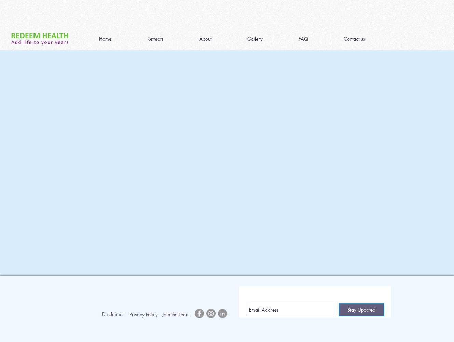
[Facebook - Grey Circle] (199, 313)
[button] (155, 38)
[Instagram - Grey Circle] (211, 313)
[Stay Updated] (361, 309)
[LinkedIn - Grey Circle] (222, 313)
